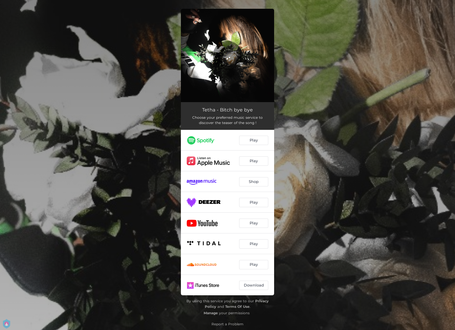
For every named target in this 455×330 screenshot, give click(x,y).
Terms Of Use (237, 306)
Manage (211, 313)
